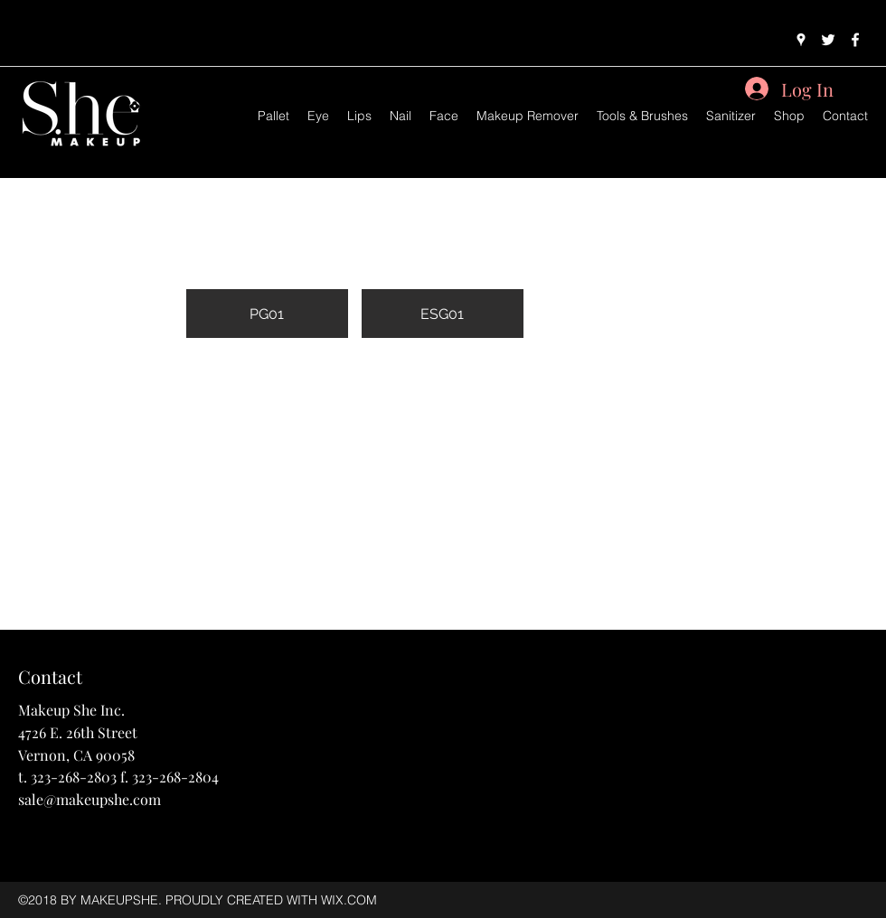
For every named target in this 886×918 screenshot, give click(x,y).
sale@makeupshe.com (89, 799)
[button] (267, 258)
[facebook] (855, 40)
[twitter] (828, 40)
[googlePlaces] (801, 40)
